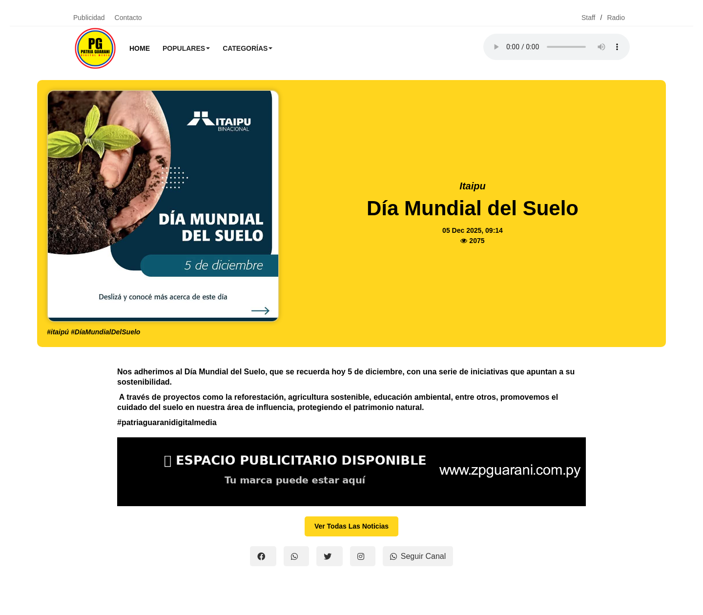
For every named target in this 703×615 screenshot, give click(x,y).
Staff (588, 17)
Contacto (128, 17)
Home (139, 48)
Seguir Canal (418, 556)
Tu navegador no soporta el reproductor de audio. (556, 47)
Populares (186, 48)
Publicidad (89, 17)
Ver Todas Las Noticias (351, 526)
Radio (616, 17)
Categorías (247, 48)
